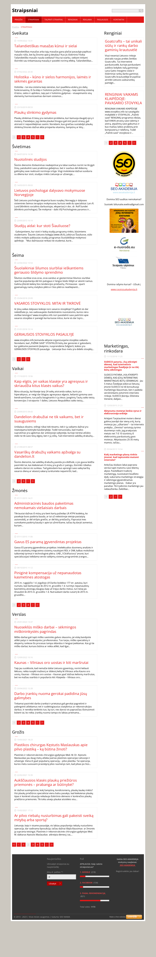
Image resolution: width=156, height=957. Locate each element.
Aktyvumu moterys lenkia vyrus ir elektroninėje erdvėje (122, 412)
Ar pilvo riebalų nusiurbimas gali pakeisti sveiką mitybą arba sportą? (53, 817)
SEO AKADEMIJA (128, 865)
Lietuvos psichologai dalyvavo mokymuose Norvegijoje (49, 192)
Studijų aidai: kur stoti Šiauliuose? (42, 225)
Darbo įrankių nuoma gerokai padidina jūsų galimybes (50, 695)
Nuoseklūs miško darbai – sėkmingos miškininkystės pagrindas (45, 629)
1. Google (85, 872)
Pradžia (15, 27)
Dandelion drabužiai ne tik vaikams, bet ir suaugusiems (49, 418)
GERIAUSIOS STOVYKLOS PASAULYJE (44, 334)
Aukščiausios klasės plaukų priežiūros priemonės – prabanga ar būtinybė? (45, 782)
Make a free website (117, 917)
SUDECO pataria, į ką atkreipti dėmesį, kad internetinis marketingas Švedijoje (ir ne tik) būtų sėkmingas (121, 365)
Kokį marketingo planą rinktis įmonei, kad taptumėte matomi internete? (121, 457)
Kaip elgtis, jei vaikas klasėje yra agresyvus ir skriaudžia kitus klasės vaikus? (51, 383)
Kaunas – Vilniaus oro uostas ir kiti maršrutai (51, 662)
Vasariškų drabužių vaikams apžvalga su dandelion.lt (47, 454)
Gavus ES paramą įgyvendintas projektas (47, 541)
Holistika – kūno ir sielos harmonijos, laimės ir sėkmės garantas (52, 79)
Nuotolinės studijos (30, 159)
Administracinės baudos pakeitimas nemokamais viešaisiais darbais (43, 505)
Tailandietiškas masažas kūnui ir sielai (45, 45)
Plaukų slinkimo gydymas (35, 112)
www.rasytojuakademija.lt (124, 289)
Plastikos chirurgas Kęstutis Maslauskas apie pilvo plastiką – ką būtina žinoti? (51, 747)
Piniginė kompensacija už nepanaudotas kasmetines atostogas (47, 575)
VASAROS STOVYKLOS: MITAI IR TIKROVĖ (47, 303)
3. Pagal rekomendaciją (92, 893)
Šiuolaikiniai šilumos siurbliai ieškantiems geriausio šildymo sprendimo (48, 270)
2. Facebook (86, 882)
